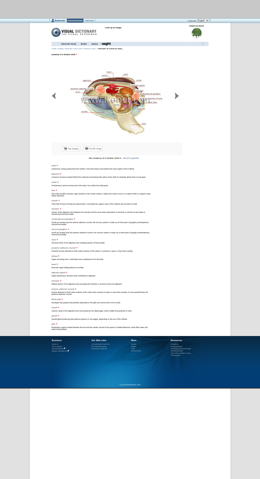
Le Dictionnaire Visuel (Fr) (100, 344)
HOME (54, 49)
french (126, 158)
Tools (133, 349)
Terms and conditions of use (181, 353)
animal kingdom (65, 49)
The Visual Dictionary (98, 346)
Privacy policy (176, 355)
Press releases (57, 346)
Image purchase (176, 346)
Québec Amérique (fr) (59, 351)
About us (55, 344)
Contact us (174, 344)
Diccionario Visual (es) (99, 349)
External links (136, 351)
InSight (133, 346)
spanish (135, 158)
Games (95, 44)
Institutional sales (177, 351)
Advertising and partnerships (181, 349)
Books (84, 44)
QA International (57, 349)
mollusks (78, 49)
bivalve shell (90, 49)
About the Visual (68, 44)
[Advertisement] (118, 9)
